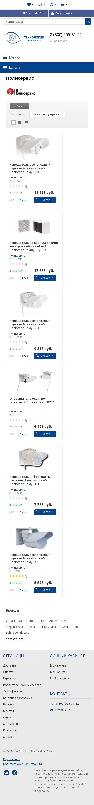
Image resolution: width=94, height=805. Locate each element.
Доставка (9, 665)
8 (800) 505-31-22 (66, 34)
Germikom (26, 621)
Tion (75, 627)
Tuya (64, 621)
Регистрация (61, 13)
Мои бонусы (58, 672)
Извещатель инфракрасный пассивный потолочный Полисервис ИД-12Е (31, 480)
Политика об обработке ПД (22, 764)
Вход (40, 13)
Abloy (53, 621)
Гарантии (9, 678)
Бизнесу (8, 704)
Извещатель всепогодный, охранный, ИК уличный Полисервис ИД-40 (30, 558)
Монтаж (9, 711)
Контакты (10, 730)
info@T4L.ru (63, 710)
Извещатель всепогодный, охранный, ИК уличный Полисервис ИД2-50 (30, 324)
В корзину (44, 200)
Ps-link (41, 621)
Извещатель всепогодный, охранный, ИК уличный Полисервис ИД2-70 (30, 168)
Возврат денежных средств (22, 685)
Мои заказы (58, 665)
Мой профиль (59, 678)
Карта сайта (11, 759)
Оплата (8, 672)
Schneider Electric (17, 632)
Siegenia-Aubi (15, 627)
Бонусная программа (17, 698)
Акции (7, 717)
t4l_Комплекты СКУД (54, 627)
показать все (15, 639)
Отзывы (8, 737)
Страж (10, 621)
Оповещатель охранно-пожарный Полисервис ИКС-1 (32, 400)
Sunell (31, 627)
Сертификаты (12, 691)
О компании (11, 724)
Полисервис (17, 177)
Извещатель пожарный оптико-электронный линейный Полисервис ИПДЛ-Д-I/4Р (34, 246)
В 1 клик (23, 200)
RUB (26, 13)
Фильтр (19, 106)
